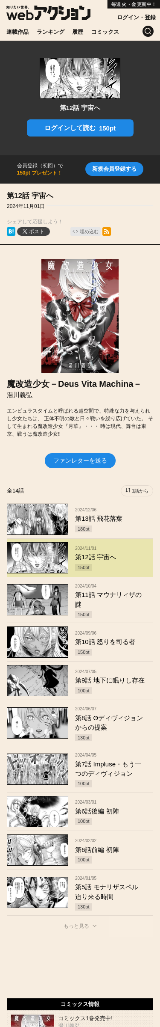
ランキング (50, 32)
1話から (140, 490)
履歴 (77, 32)
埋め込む (89, 231)
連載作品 (17, 32)
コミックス (105, 32)
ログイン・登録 (136, 17)
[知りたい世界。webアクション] (48, 17)
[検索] (148, 31)
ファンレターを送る (80, 460)
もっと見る (76, 926)
